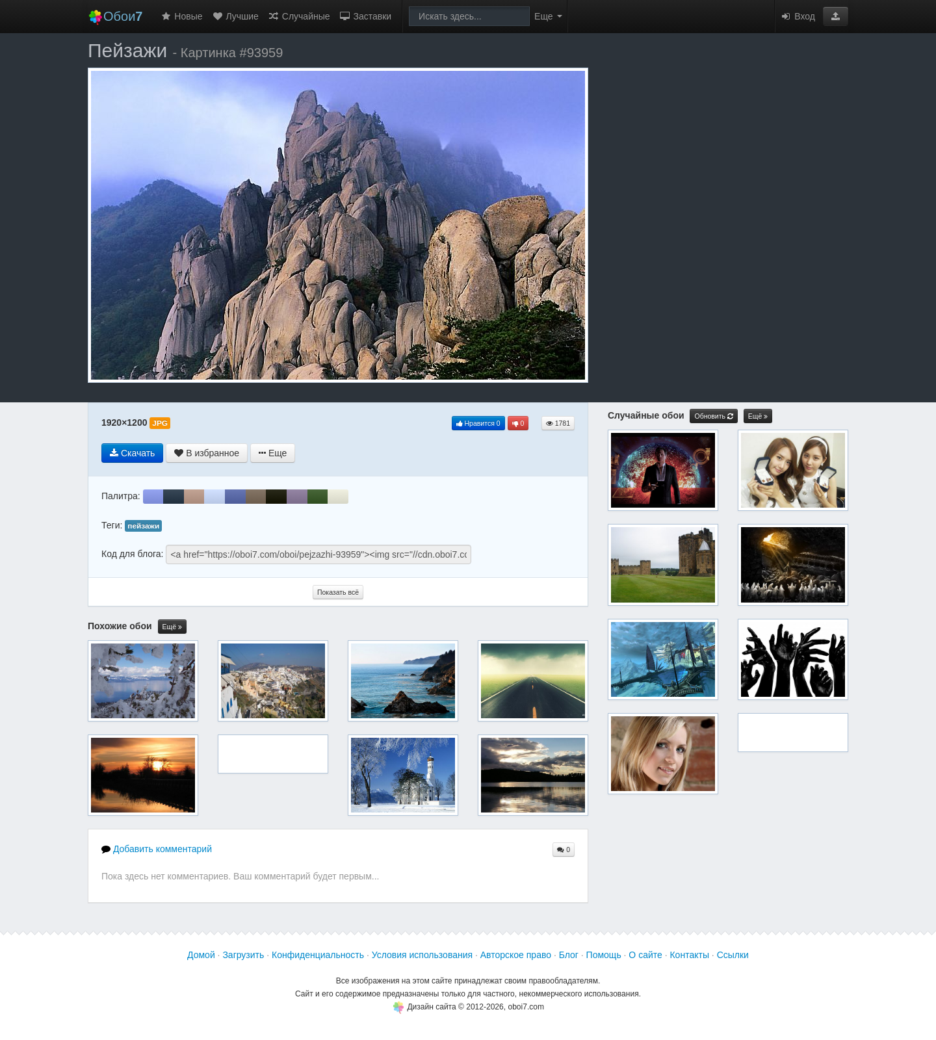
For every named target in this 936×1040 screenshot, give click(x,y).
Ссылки (733, 955)
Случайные (299, 16)
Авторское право (515, 955)
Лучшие (235, 16)
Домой (201, 955)
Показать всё (338, 592)
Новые (181, 16)
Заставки (365, 16)
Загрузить (243, 955)
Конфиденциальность (318, 955)
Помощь (603, 955)
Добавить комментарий (156, 849)
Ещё (172, 627)
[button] (835, 16)
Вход (797, 16)
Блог (568, 955)
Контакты (689, 955)
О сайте (645, 955)
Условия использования (422, 955)
